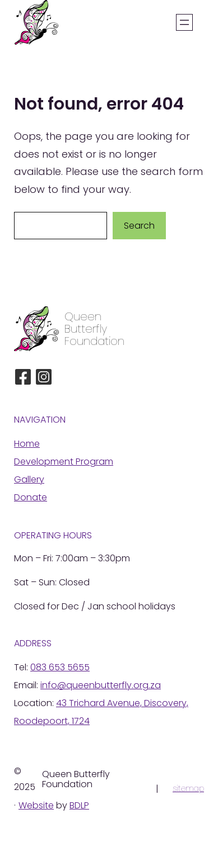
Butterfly (85, 329)
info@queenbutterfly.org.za (100, 685)
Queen (82, 316)
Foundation (94, 341)
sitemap (188, 788)
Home (27, 443)
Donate (30, 497)
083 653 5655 (60, 667)
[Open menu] (184, 22)
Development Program (63, 461)
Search (139, 225)
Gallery (29, 479)
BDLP (79, 805)
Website (36, 805)
